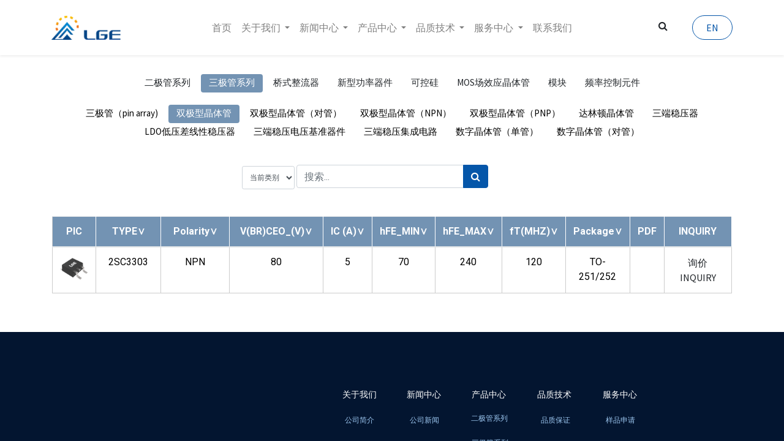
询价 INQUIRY (698, 270)
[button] (128, 231)
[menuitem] (221, 27)
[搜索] (475, 176)
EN (712, 27)
